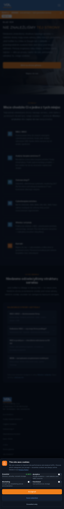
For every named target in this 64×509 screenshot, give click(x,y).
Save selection (32, 498)
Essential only (32, 504)
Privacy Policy (23, 470)
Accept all (32, 492)
